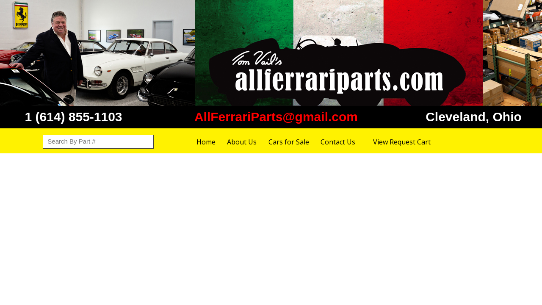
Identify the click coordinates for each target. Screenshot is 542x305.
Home (206, 142)
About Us (242, 142)
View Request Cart (402, 142)
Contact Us (338, 142)
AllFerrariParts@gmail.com (276, 117)
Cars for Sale (288, 142)
